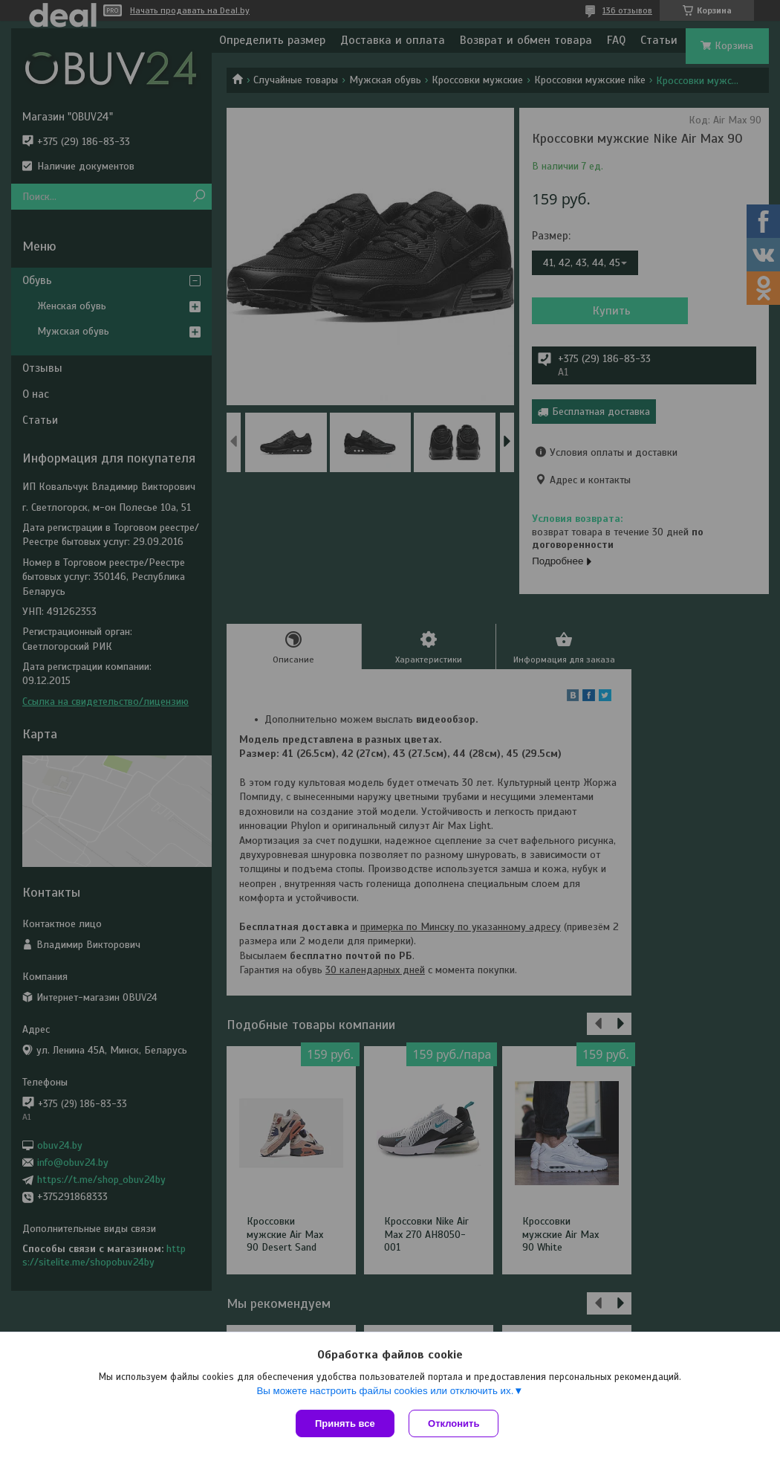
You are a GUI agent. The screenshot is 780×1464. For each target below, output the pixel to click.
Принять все (345, 1423)
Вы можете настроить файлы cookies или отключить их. (384, 1390)
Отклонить (454, 1423)
